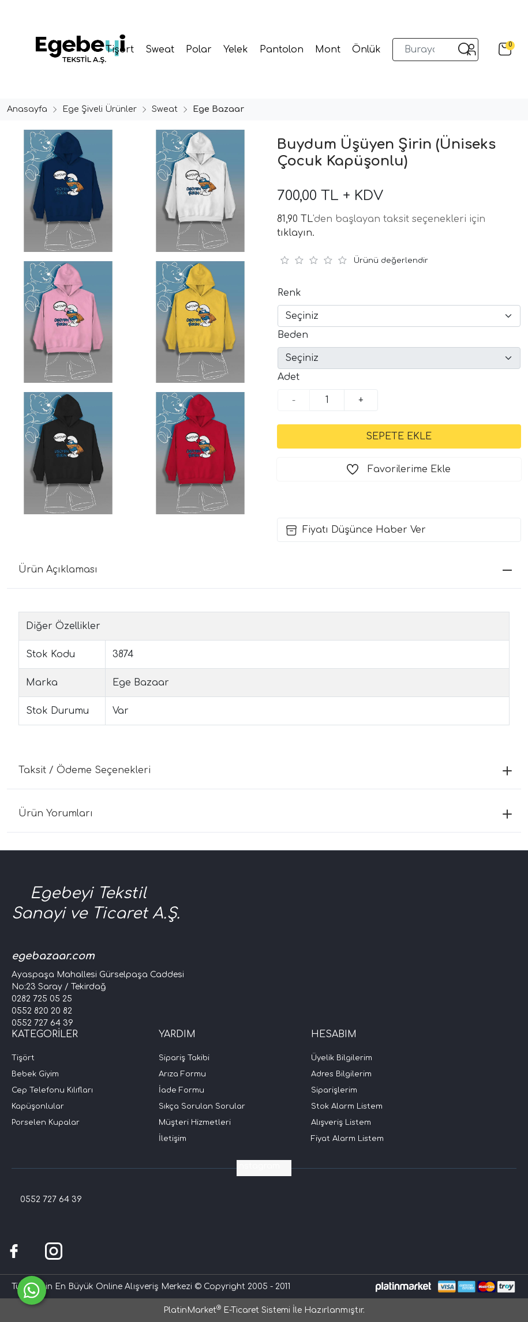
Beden (293, 335)
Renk (289, 293)
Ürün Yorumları (265, 813)
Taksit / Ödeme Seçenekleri (265, 770)
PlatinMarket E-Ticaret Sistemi (226, 1310)
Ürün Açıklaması (265, 569)
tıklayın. (295, 233)
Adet (288, 377)
